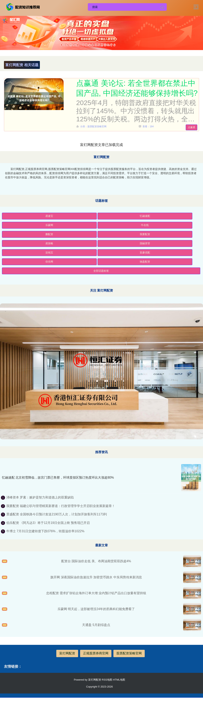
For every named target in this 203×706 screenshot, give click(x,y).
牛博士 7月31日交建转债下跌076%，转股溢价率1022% (45, 531)
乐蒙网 (49, 225)
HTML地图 (119, 679)
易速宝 (49, 215)
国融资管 (145, 243)
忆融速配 (145, 215)
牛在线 (145, 225)
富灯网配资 (67, 653)
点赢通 (191, 127)
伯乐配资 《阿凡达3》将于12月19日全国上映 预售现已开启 (48, 522)
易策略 (49, 243)
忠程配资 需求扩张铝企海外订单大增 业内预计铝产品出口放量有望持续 (96, 593)
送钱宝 (49, 252)
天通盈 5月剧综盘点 (96, 625)
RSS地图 (107, 679)
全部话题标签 (101, 270)
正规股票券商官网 (95, 653)
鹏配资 (49, 234)
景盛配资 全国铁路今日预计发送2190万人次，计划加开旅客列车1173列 (56, 514)
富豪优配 (145, 252)
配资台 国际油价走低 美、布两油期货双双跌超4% (96, 561)
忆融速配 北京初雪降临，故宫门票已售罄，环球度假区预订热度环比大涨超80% (58, 477)
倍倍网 (49, 261)
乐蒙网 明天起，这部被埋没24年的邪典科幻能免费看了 (96, 609)
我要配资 (145, 234)
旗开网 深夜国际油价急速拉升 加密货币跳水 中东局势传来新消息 (96, 577)
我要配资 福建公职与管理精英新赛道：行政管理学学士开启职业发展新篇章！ (60, 506)
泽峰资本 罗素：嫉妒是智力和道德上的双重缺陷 (40, 497)
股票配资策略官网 (129, 653)
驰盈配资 (145, 261)
